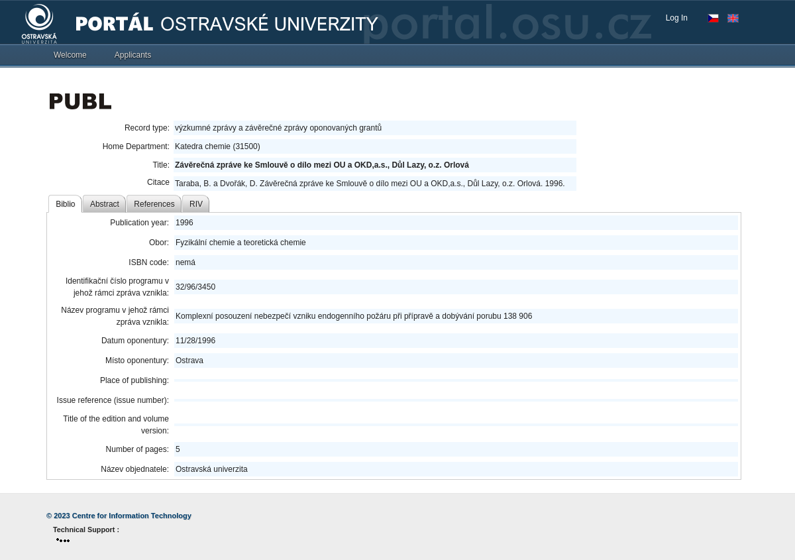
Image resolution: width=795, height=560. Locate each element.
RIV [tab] (196, 204)
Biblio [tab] (65, 204)
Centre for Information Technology (131, 516)
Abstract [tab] (104, 204)
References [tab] (154, 204)
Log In (677, 18)
